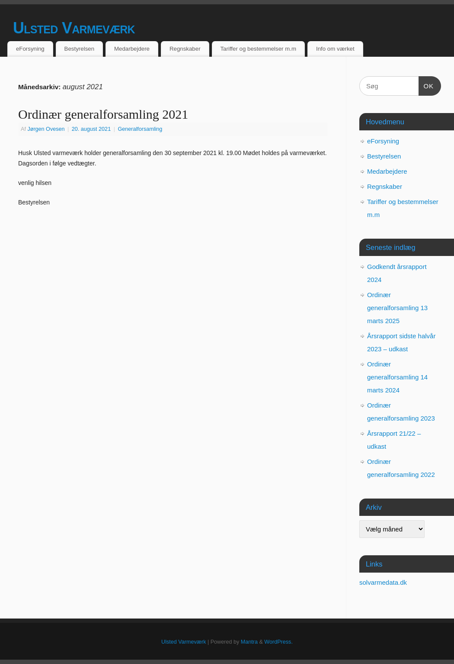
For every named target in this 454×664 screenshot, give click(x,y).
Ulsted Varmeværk (74, 28)
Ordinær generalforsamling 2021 (103, 114)
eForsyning (30, 48)
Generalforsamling (140, 129)
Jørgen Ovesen (45, 129)
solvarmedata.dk (383, 582)
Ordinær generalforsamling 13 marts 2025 (397, 307)
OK (426, 85)
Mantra (249, 642)
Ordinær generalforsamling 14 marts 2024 (397, 377)
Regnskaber (185, 48)
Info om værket (335, 48)
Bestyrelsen (79, 48)
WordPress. (278, 642)
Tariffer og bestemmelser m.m (258, 48)
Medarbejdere (132, 48)
